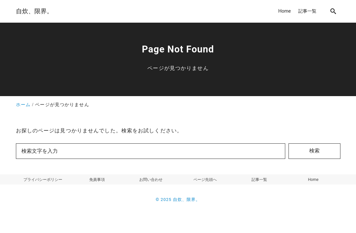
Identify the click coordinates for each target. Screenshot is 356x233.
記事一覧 (259, 179)
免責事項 (97, 179)
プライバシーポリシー (42, 179)
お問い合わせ (151, 179)
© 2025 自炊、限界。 (178, 199)
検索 (314, 151)
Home (313, 179)
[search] (333, 11)
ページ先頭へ (205, 179)
